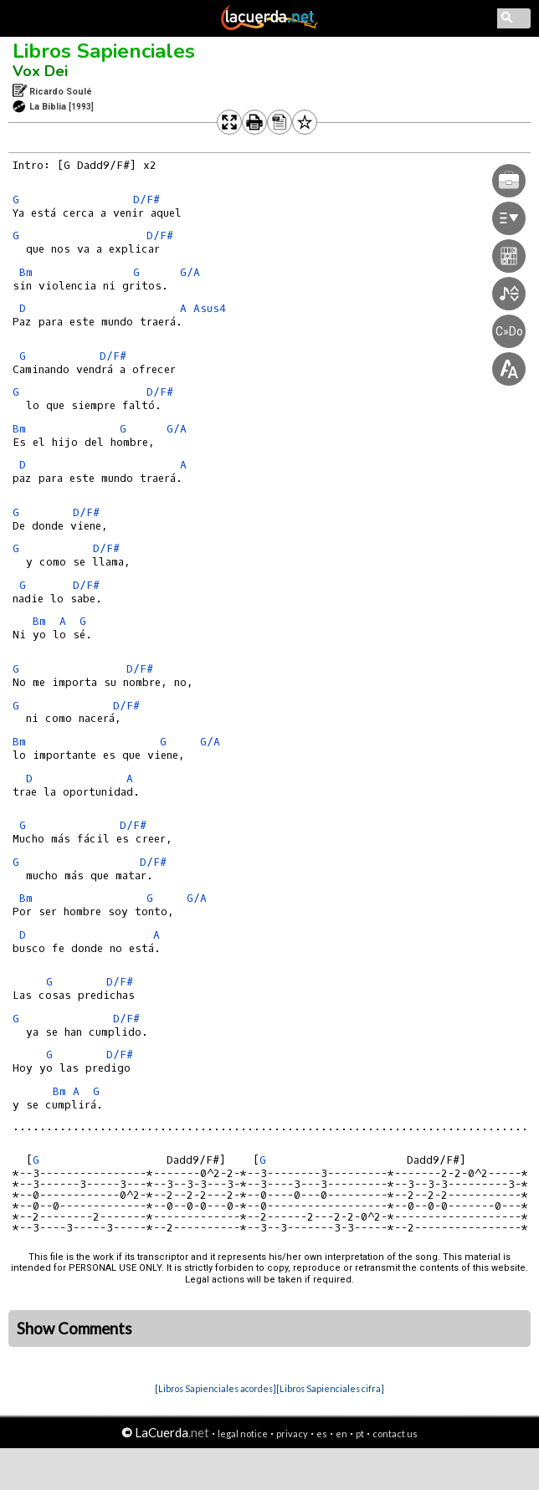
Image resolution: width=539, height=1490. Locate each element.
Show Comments (74, 1328)
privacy (292, 1433)
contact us (395, 1433)
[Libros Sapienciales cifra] (330, 1388)
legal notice (243, 1433)
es (321, 1433)
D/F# (146, 199)
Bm (26, 272)
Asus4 (209, 308)
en (341, 1433)
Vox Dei (40, 71)
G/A (190, 272)
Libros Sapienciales (104, 51)
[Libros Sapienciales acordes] (215, 1388)
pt (360, 1433)
